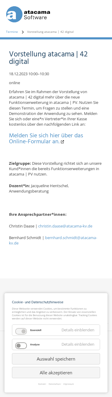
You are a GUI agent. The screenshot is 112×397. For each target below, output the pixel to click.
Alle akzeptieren (56, 373)
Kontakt (42, 384)
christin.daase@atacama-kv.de (65, 226)
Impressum (68, 384)
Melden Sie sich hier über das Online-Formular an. (46, 139)
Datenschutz (55, 384)
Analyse (35, 344)
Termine (12, 32)
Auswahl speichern (56, 359)
